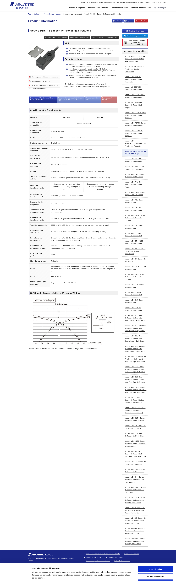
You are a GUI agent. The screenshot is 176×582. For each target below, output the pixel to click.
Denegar (155, 566)
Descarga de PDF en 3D (41, 81)
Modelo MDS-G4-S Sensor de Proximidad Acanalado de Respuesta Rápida (135, 500)
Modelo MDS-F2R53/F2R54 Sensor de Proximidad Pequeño (135, 115)
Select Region (160, 7)
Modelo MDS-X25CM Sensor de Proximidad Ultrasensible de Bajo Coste (135, 454)
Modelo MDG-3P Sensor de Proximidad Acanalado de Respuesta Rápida (135, 520)
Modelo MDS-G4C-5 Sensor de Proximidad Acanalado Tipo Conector (135, 489)
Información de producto (98, 8)
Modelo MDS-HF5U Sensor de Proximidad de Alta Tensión (135, 218)
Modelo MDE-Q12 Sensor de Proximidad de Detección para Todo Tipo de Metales (135, 369)
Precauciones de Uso (92, 98)
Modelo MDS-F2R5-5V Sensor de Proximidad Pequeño (133, 105)
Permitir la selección (156, 559)
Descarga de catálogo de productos (45, 77)
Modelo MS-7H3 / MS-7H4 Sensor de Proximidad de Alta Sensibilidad (135, 58)
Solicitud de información (141, 8)
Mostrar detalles (132, 577)
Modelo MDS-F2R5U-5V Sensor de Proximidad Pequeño (134, 133)
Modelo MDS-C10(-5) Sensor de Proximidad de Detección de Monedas (134, 400)
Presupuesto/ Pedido (119, 8)
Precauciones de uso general (56, 37)
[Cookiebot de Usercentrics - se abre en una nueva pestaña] (16, 577)
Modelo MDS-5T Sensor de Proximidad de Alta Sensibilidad (135, 251)
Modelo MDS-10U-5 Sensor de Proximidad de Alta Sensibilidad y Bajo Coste (135, 328)
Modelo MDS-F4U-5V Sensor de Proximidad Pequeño (133, 184)
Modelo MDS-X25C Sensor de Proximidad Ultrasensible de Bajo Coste (136, 443)
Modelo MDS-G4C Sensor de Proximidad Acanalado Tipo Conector (134, 479)
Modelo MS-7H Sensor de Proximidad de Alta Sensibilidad (134, 69)
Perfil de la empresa (77, 8)
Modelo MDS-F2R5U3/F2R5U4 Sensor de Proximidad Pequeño (135, 143)
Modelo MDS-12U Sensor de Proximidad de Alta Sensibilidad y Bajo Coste (135, 338)
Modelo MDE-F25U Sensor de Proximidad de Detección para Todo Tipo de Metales (135, 389)
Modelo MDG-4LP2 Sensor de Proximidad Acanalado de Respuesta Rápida (135, 541)
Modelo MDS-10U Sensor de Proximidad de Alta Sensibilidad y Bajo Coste (135, 318)
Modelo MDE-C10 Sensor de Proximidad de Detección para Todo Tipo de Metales (135, 379)
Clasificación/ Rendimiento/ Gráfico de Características (42, 98)
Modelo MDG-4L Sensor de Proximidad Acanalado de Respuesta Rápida (135, 531)
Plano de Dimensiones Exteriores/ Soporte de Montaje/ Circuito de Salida (70, 99)
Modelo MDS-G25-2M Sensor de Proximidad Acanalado (133, 79)
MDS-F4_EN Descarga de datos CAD (45, 85)
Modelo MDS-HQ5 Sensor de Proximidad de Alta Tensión (134, 277)
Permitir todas (155, 552)
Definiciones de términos (79, 37)
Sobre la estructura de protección (104, 37)
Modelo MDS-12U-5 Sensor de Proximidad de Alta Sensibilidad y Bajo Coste (135, 348)
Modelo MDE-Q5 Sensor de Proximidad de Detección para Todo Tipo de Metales (135, 359)
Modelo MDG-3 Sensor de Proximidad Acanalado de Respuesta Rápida (135, 510)
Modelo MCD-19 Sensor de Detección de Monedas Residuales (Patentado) (135, 410)
